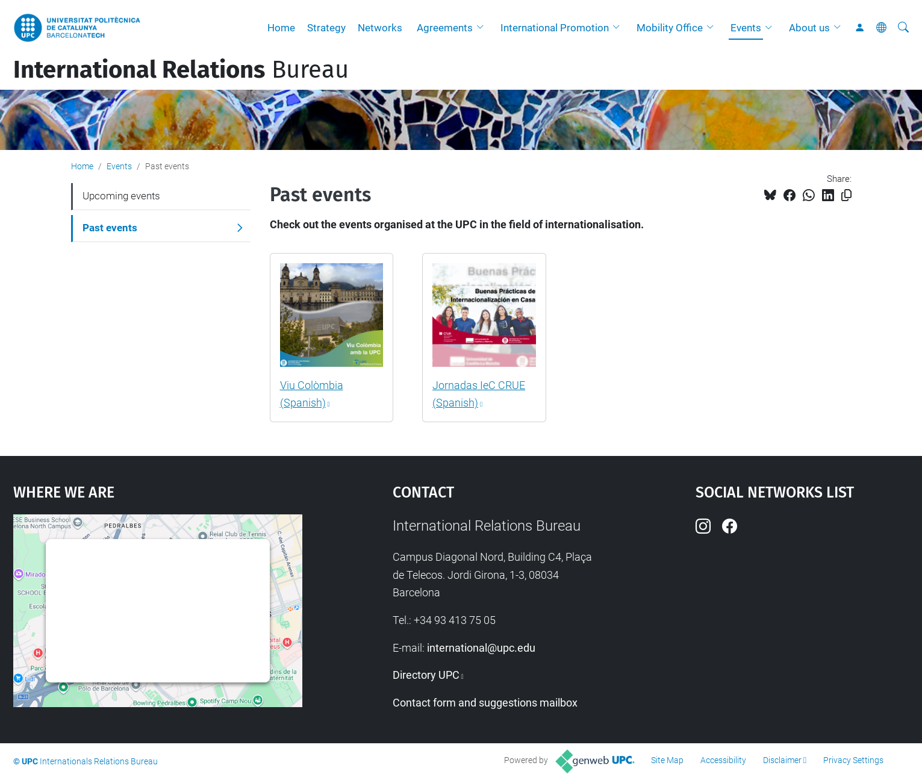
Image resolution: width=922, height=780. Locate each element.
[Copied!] (846, 195)
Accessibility (723, 760)
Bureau (181, 69)
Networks (380, 28)
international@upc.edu (481, 647)
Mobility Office (670, 28)
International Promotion (554, 28)
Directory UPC (426, 675)
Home (281, 28)
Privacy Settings (853, 760)
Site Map (667, 760)
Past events (110, 228)
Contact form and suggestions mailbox (485, 702)
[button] (483, 28)
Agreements (445, 28)
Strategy (326, 28)
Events (745, 28)
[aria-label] (903, 28)
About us (809, 28)
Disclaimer (782, 760)
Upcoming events (121, 196)
